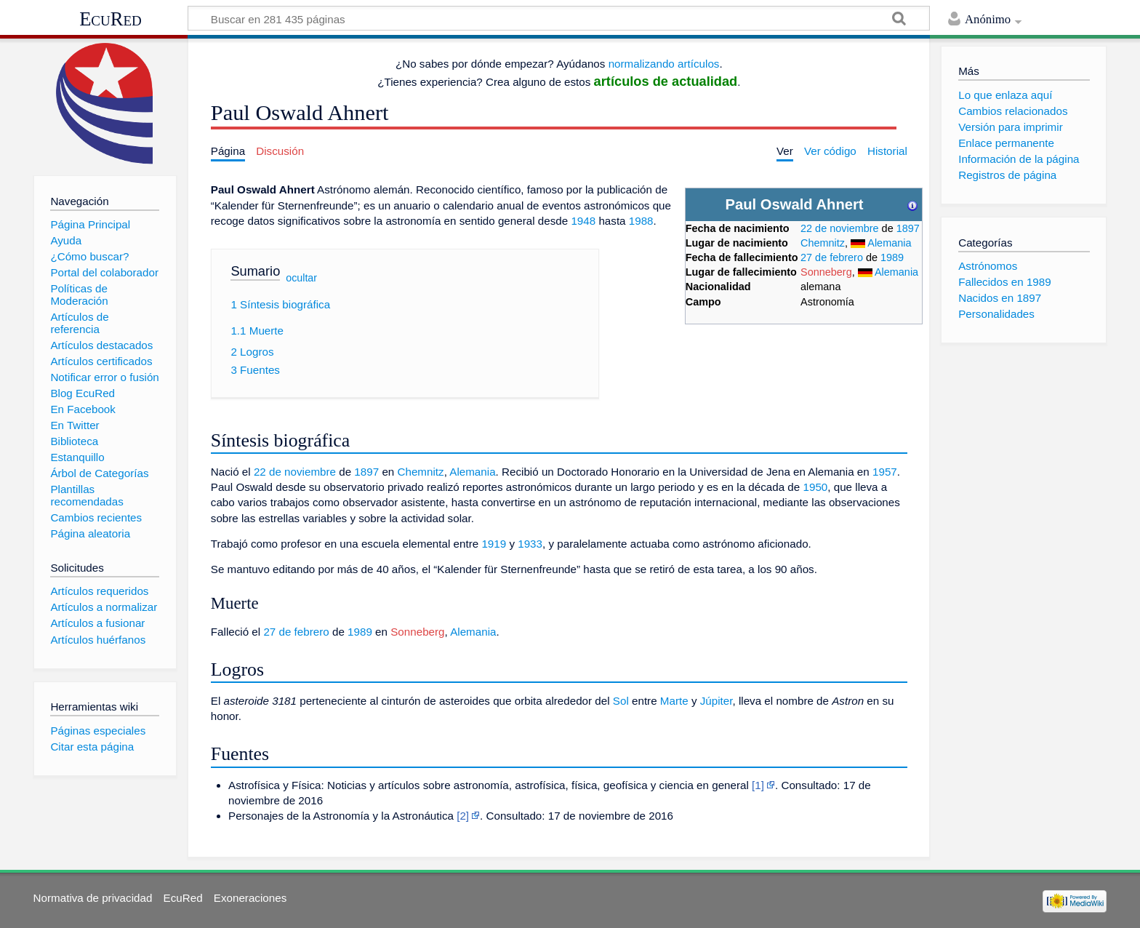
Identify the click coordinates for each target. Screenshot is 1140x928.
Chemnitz (822, 243)
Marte (674, 701)
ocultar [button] (301, 277)
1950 (815, 487)
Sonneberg (826, 272)
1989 (892, 257)
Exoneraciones (250, 898)
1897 (908, 228)
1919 (493, 543)
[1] (758, 785)
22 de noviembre (839, 228)
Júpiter (716, 701)
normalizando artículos (664, 63)
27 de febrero (831, 257)
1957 (884, 471)
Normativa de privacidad (93, 898)
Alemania (889, 243)
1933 (530, 543)
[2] (463, 815)
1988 (641, 221)
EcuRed (110, 19)
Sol (621, 701)
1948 (583, 221)
